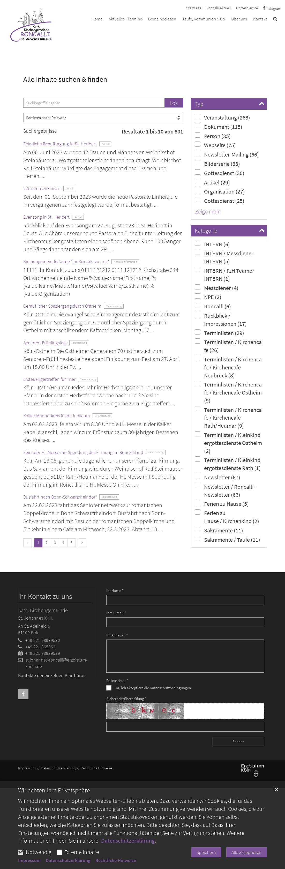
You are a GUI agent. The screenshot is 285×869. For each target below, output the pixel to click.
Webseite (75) (215, 145)
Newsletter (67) (217, 477)
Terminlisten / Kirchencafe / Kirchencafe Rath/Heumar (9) (228, 417)
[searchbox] (93, 103)
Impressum (29, 860)
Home (97, 19)
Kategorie (206, 230)
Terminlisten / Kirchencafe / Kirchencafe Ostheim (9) (228, 392)
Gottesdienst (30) (219, 173)
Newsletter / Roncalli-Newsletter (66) (225, 490)
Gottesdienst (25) (219, 200)
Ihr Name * (114, 590)
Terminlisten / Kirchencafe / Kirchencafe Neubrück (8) (228, 367)
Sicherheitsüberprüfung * (126, 698)
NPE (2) (208, 297)
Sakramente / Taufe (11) (227, 539)
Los (174, 103)
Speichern (206, 852)
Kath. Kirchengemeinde (43, 610)
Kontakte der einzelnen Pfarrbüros (51, 675)
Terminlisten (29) (219, 333)
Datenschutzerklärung (128, 840)
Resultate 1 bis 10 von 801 (152, 131)
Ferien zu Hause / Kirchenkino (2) (227, 517)
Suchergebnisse (40, 131)
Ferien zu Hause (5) (222, 503)
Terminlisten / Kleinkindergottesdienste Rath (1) (228, 464)
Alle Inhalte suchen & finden (65, 79)
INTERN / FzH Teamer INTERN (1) (224, 274)
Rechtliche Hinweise (115, 860)
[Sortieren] (103, 117)
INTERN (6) (212, 244)
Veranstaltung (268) (222, 117)
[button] (275, 20)
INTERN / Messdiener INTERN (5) (224, 257)
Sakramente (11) (219, 530)
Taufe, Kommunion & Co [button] (203, 19)
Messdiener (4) (216, 288)
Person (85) (213, 136)
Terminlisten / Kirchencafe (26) (228, 346)
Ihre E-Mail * (116, 612)
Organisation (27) (220, 191)
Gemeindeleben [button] (162, 19)
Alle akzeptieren (246, 852)
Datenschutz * (117, 680)
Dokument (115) (218, 126)
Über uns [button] (239, 19)
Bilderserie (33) (217, 163)
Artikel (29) (212, 182)
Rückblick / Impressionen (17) (221, 319)
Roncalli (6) (213, 306)
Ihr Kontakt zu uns (45, 596)
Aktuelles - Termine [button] (125, 19)
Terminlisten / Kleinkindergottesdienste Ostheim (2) (228, 443)
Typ (199, 103)
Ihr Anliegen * (117, 635)
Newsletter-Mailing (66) (227, 154)
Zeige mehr (208, 211)
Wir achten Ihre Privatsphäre (54, 790)
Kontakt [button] (260, 19)
